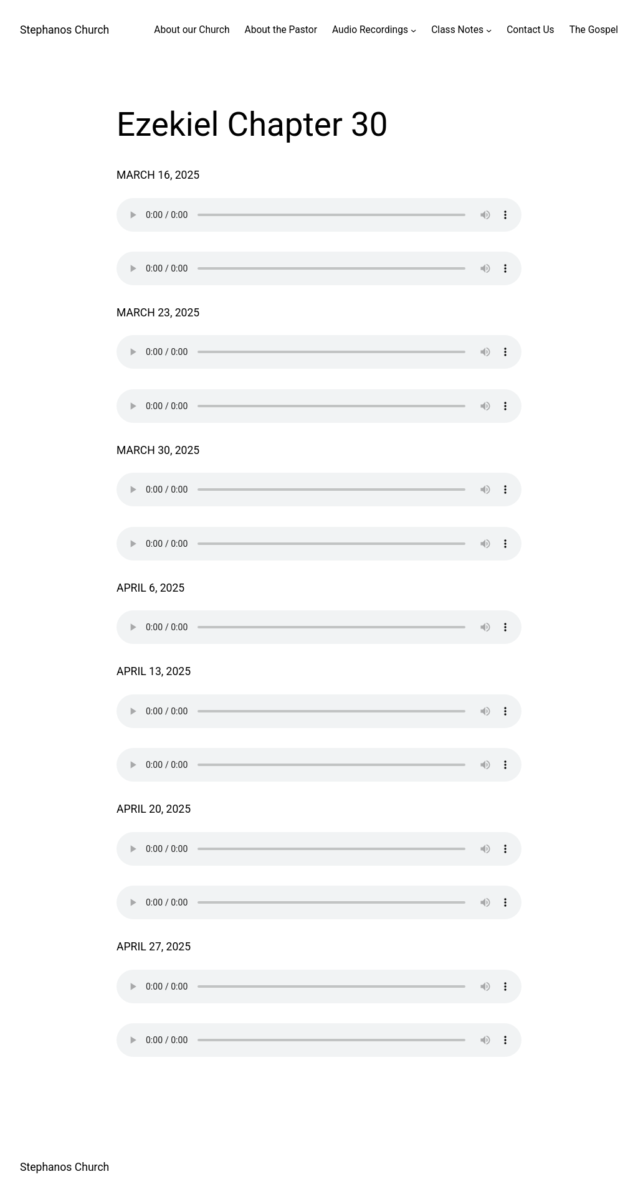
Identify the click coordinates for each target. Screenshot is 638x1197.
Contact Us (530, 29)
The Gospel (593, 29)
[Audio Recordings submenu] (413, 30)
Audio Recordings (370, 29)
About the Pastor (280, 29)
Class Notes (457, 29)
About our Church (191, 29)
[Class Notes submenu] (489, 30)
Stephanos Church (64, 30)
